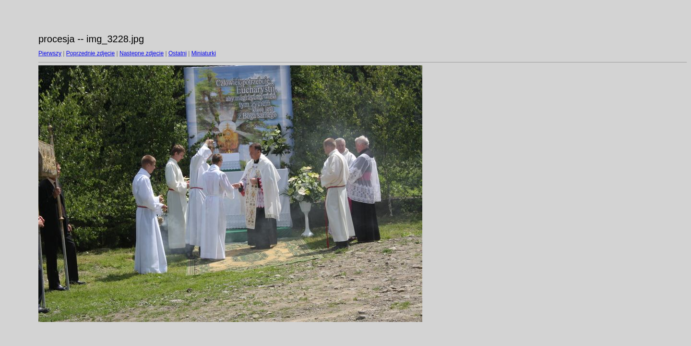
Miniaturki (203, 53)
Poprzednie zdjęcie (90, 53)
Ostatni (177, 53)
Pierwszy (49, 53)
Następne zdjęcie (141, 53)
